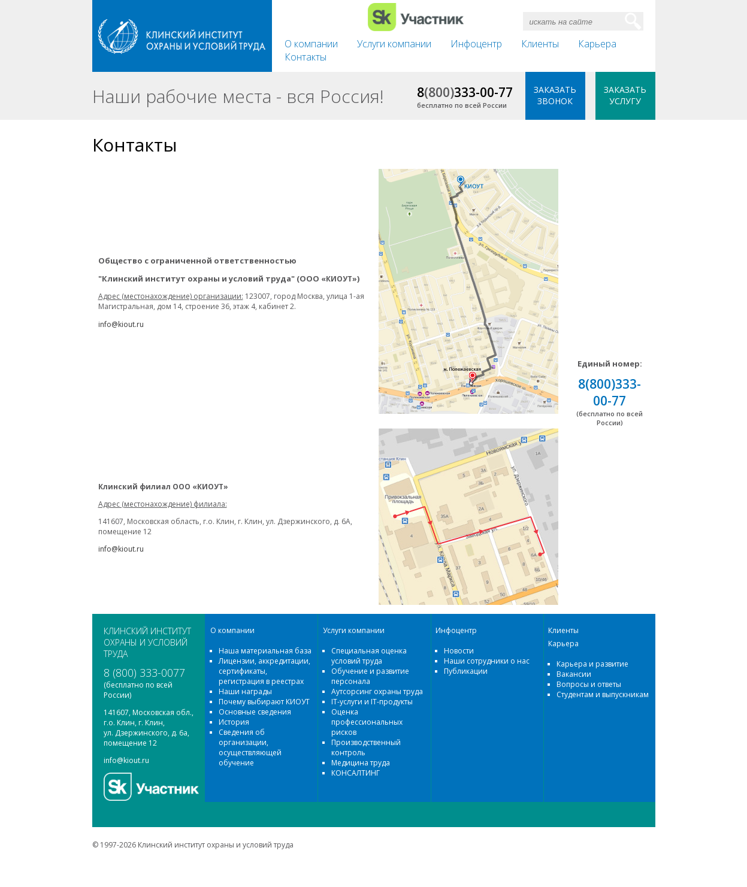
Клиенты (540, 43)
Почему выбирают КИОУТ (264, 702)
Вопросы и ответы (589, 684)
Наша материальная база (265, 651)
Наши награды (245, 691)
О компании (311, 43)
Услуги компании (394, 43)
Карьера (597, 43)
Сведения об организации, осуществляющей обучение (250, 747)
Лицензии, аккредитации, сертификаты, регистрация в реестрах (264, 671)
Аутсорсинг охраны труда (377, 691)
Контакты (305, 56)
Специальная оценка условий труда (369, 656)
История (234, 722)
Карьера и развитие (592, 664)
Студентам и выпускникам (603, 694)
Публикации (466, 671)
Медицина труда (360, 763)
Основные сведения (255, 712)
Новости (459, 651)
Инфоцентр (476, 43)
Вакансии (574, 674)
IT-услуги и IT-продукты (372, 702)
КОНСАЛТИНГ (355, 773)
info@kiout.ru (126, 760)
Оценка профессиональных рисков (367, 722)
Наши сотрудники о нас (487, 661)
